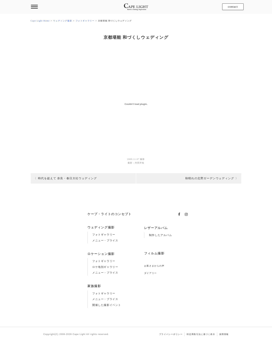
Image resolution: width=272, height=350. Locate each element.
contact (233, 6)
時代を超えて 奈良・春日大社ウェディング (67, 178)
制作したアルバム (160, 235)
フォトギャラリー (103, 234)
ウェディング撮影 (101, 227)
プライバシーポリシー (171, 334)
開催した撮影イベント (106, 305)
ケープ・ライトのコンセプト (109, 214)
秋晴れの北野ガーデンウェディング (209, 178)
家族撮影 (94, 286)
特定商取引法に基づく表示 (201, 334)
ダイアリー (150, 273)
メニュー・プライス (105, 240)
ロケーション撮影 (101, 254)
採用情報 (224, 334)
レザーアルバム (156, 228)
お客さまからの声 (154, 266)
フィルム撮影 (154, 253)
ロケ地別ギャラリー (105, 267)
